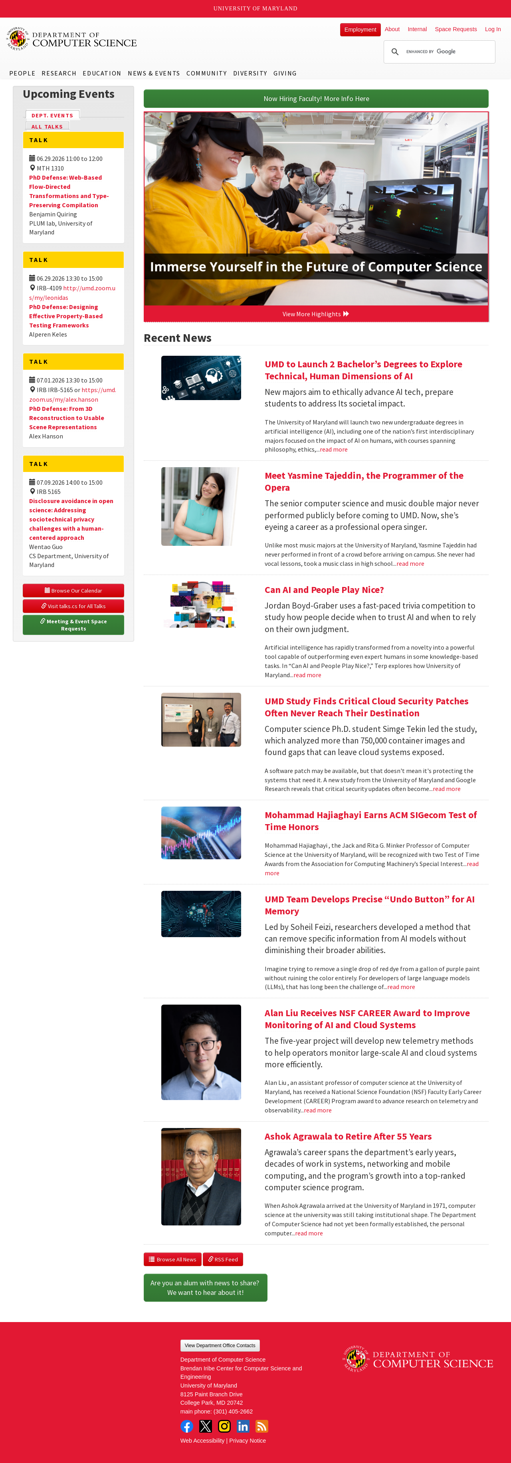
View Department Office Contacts (220, 1345)
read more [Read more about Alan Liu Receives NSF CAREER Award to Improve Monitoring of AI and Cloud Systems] (318, 1110)
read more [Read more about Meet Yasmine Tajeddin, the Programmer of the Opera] (410, 563)
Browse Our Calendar (73, 590)
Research (59, 73)
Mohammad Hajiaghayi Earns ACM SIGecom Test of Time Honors (371, 821)
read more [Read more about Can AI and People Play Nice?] (307, 675)
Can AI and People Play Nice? (324, 589)
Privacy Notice (247, 1440)
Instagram (224, 1426)
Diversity (250, 73)
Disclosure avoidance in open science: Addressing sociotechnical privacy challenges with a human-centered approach (71, 519)
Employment (360, 29)
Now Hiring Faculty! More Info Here (316, 98)
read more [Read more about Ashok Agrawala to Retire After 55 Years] (309, 1233)
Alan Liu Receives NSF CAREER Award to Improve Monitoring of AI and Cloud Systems (367, 1019)
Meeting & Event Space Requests (74, 625)
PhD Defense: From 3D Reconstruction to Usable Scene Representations (66, 417)
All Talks (47, 126)
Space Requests (456, 29)
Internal (417, 29)
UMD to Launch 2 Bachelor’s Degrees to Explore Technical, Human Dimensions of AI (363, 370)
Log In (493, 29)
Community (206, 73)
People (22, 73)
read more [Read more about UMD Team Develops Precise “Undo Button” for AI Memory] (401, 987)
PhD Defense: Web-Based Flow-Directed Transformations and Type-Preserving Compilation (69, 191)
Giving (285, 73)
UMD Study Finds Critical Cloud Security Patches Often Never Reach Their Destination (367, 707)
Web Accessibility (202, 1440)
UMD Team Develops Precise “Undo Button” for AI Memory (370, 905)
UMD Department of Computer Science (72, 38)
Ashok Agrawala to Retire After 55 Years (348, 1136)
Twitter (205, 1426)
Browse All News (172, 1259)
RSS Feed (223, 1259)
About (392, 29)
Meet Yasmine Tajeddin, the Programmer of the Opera (364, 481)
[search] (438, 52)
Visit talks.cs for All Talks (73, 606)
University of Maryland (256, 9)
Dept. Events (56, 115)
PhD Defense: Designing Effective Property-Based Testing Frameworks (66, 316)
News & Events (154, 73)
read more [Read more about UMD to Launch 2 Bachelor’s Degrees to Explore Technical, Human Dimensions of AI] (334, 449)
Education (102, 73)
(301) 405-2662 (233, 1411)
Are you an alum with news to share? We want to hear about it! (206, 1287)
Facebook (186, 1426)
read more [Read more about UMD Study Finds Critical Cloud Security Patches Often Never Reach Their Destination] (447, 789)
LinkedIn (243, 1426)
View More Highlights (316, 314)
